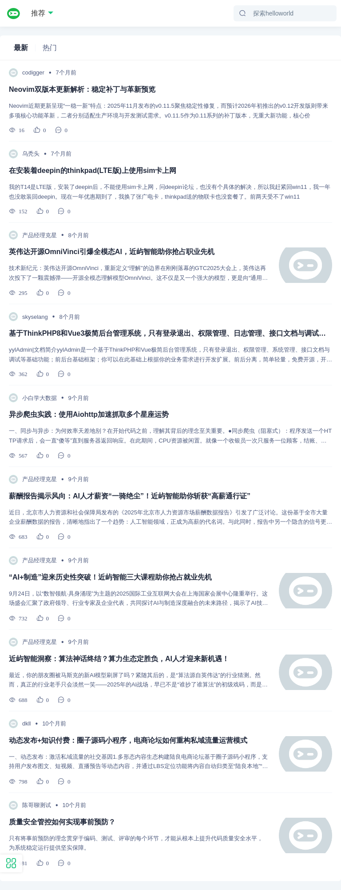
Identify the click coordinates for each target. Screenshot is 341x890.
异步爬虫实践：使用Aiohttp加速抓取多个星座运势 (89, 414)
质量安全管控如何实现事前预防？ (62, 822)
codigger (33, 72)
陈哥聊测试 (36, 805)
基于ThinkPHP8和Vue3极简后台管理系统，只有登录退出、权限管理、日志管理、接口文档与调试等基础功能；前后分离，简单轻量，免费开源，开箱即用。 (170, 333)
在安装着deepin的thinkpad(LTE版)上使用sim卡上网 (92, 170)
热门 (50, 47)
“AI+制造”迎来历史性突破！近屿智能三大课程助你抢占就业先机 (110, 577)
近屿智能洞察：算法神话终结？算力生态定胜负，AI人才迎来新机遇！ (119, 659)
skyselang (35, 317)
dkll (26, 723)
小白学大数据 (39, 398)
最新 (21, 47)
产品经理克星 (39, 235)
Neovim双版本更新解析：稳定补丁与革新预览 (82, 89)
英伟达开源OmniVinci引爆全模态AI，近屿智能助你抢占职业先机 (111, 251)
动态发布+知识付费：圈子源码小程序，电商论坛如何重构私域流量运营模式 (128, 740)
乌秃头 (31, 153)
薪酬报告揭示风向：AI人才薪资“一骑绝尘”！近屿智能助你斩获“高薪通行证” (129, 496)
